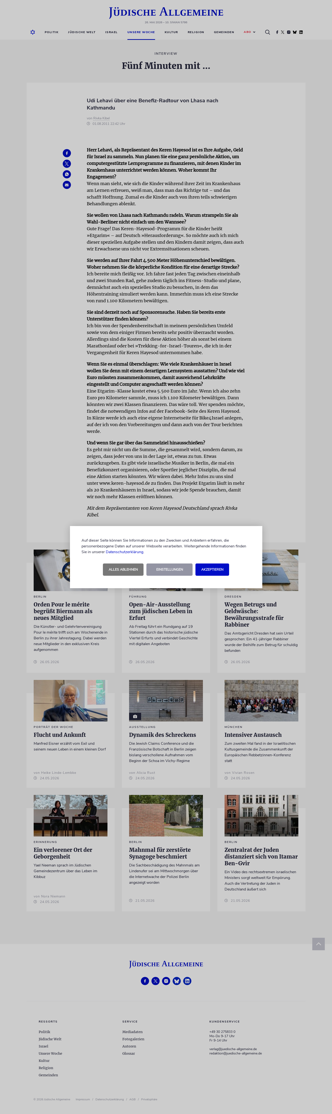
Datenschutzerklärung (124, 552)
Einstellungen (169, 569)
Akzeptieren (212, 569)
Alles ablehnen (123, 569)
